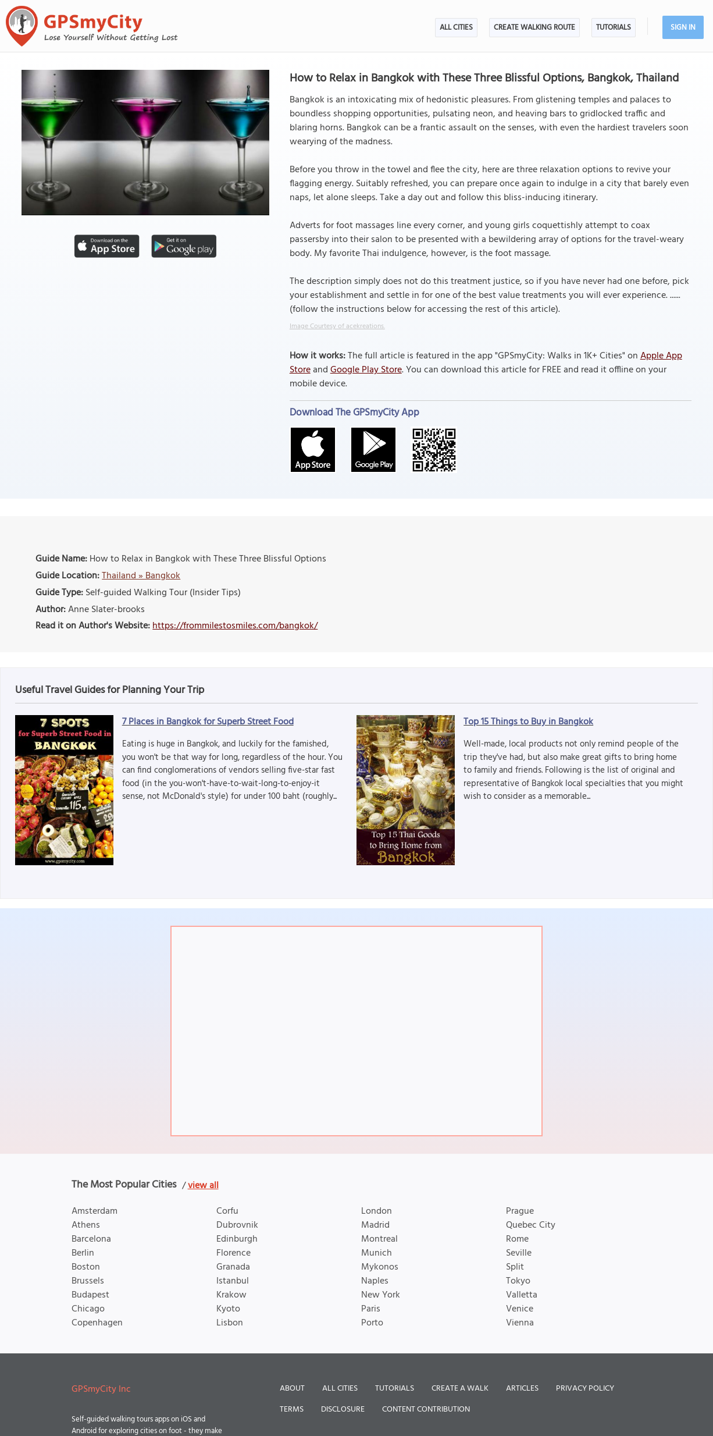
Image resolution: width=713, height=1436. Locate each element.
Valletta (521, 1295)
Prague (520, 1211)
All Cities (456, 28)
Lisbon (229, 1323)
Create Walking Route (534, 28)
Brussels (88, 1281)
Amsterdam (94, 1211)
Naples (374, 1281)
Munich (376, 1253)
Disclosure (343, 1409)
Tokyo (518, 1281)
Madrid (375, 1225)
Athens (86, 1225)
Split (515, 1267)
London (376, 1211)
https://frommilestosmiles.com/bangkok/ (235, 626)
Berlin (83, 1253)
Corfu (227, 1211)
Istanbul (232, 1281)
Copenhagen (97, 1323)
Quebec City (530, 1225)
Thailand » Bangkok (141, 576)
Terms (292, 1409)
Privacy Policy (585, 1388)
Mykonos (379, 1267)
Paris (370, 1309)
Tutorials (613, 28)
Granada (233, 1267)
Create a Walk (460, 1388)
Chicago (88, 1309)
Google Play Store (366, 370)
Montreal (379, 1239)
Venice (519, 1309)
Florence (233, 1253)
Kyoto (228, 1309)
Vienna (520, 1323)
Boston (86, 1267)
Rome (517, 1239)
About (292, 1388)
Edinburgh (237, 1239)
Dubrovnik (237, 1225)
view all (203, 1185)
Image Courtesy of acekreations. (337, 326)
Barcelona (91, 1239)
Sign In (683, 28)
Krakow (231, 1295)
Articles (522, 1388)
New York (380, 1295)
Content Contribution (426, 1409)
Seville (519, 1253)
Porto (372, 1323)
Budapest (90, 1295)
